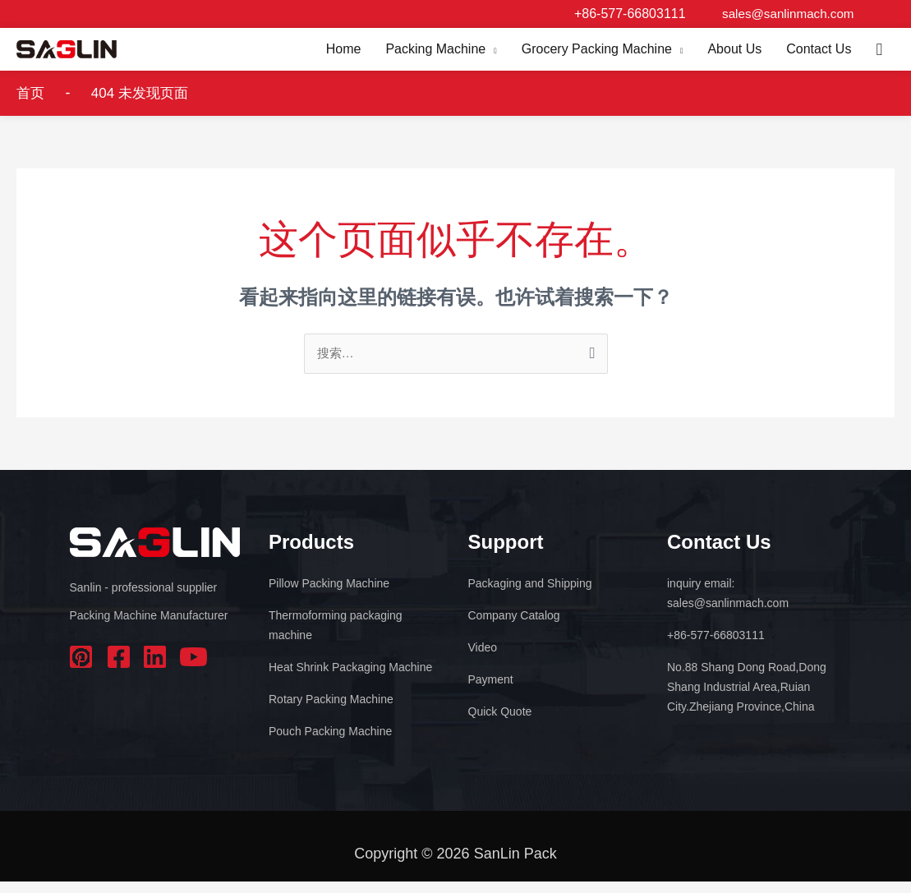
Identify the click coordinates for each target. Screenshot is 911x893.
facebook (119, 668)
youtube (193, 668)
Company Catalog (514, 626)
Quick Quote (500, 723)
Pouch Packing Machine (330, 742)
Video (483, 658)
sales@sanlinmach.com (784, 14)
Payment (490, 690)
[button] (879, 54)
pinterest (83, 668)
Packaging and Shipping (530, 594)
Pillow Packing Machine (329, 594)
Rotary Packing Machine (331, 710)
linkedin (156, 668)
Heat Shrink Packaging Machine (350, 678)
